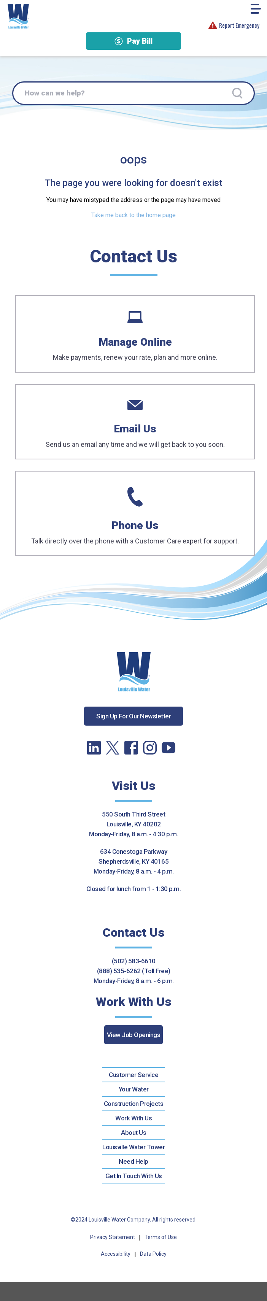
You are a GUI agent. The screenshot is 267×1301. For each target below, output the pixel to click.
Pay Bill (133, 41)
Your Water (134, 1089)
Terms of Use (161, 1237)
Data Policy (153, 1254)
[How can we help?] (133, 93)
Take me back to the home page (133, 215)
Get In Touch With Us (133, 1176)
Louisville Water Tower (133, 1147)
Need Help (133, 1161)
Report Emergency (233, 25)
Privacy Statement (112, 1237)
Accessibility (115, 1254)
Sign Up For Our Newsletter (133, 716)
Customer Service (133, 1075)
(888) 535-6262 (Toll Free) (133, 971)
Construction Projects (134, 1103)
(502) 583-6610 (134, 961)
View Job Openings (134, 1035)
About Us (133, 1132)
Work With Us (133, 1118)
